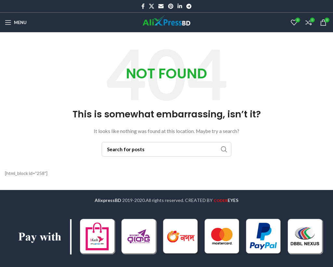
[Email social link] (161, 6)
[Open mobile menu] (16, 22)
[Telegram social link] (189, 6)
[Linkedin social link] (179, 6)
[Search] (166, 149)
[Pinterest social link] (170, 6)
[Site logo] (166, 22)
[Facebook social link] (143, 6)
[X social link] (151, 6)
